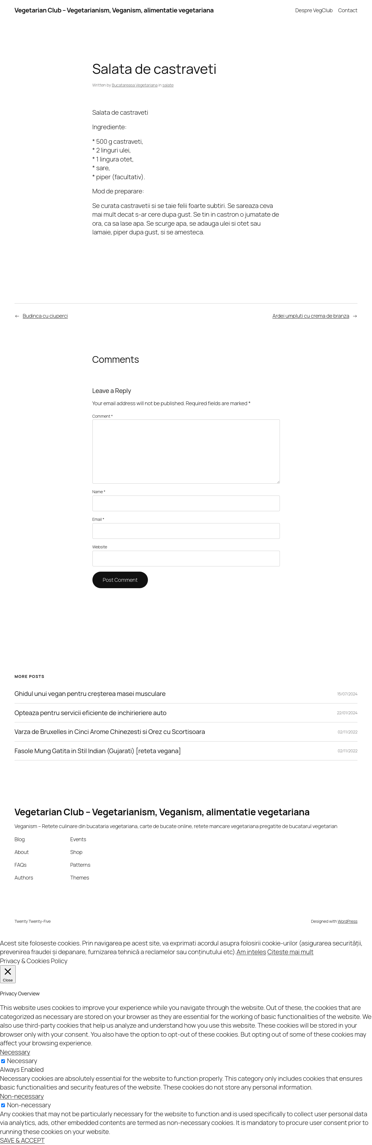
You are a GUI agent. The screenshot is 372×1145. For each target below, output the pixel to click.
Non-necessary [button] (22, 1096)
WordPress (347, 921)
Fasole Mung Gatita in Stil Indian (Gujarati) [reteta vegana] (98, 750)
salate (168, 85)
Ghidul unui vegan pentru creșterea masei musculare (90, 693)
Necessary (22, 1060)
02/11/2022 (347, 732)
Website (99, 547)
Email (98, 519)
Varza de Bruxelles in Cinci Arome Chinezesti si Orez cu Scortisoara (110, 731)
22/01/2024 (347, 712)
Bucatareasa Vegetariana (135, 85)
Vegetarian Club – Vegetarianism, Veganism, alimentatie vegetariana (114, 10)
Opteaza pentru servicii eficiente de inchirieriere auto (91, 712)
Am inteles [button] (251, 951)
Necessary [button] (15, 1052)
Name (98, 491)
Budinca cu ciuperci (45, 315)
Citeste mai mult (290, 951)
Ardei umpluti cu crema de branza (310, 315)
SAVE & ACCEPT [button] (22, 1140)
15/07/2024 (347, 694)
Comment (102, 416)
